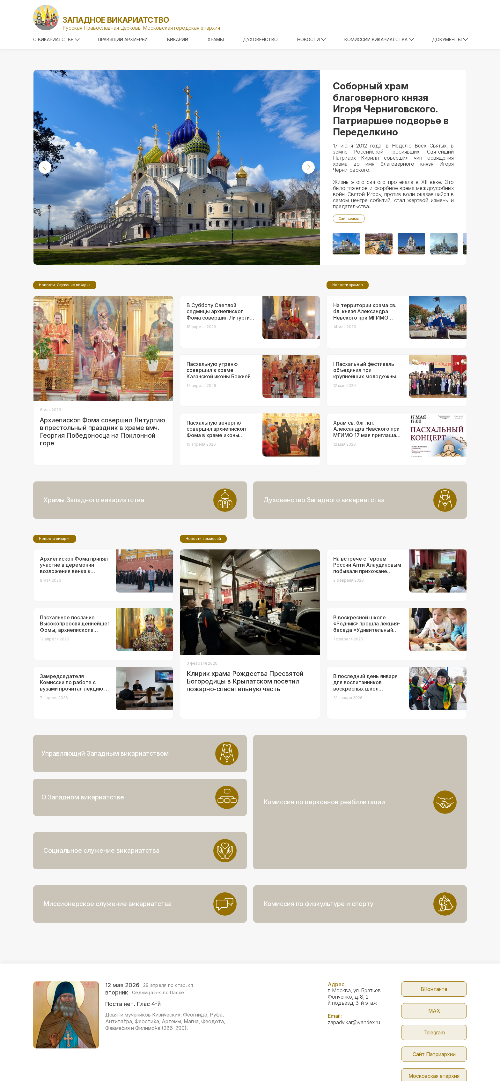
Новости (311, 39)
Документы (450, 39)
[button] (45, 167)
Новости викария (54, 592)
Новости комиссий (203, 592)
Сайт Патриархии (434, 1010)
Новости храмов (347, 338)
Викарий (177, 39)
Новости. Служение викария (65, 338)
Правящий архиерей (123, 39)
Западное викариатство (115, 20)
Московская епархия (434, 1032)
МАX (434, 967)
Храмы (216, 39)
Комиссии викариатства (379, 39)
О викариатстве (56, 39)
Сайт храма (349, 218)
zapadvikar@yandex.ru (354, 978)
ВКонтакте (434, 945)
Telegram (434, 989)
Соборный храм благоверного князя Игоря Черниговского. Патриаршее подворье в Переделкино (391, 109)
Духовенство (260, 39)
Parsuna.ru (367, 1063)
